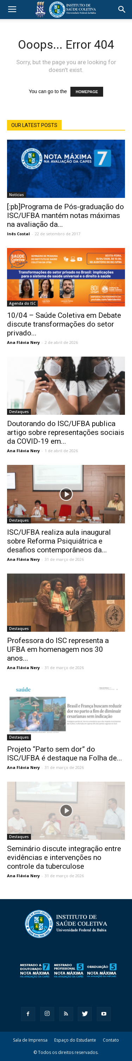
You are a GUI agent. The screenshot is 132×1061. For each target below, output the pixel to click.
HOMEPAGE (87, 92)
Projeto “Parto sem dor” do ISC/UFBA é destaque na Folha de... (64, 753)
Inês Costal (18, 233)
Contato (111, 1040)
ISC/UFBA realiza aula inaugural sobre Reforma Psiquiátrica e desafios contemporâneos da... (59, 541)
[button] (122, 9)
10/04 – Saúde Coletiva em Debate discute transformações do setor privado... (64, 324)
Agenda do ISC (22, 303)
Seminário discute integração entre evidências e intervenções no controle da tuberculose (64, 857)
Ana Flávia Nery (23, 342)
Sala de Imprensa (30, 1040)
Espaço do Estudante (75, 1040)
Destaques (19, 411)
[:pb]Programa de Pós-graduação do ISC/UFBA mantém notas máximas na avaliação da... (65, 215)
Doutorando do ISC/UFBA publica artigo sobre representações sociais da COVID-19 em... (65, 432)
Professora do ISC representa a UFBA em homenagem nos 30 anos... (58, 649)
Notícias (16, 194)
